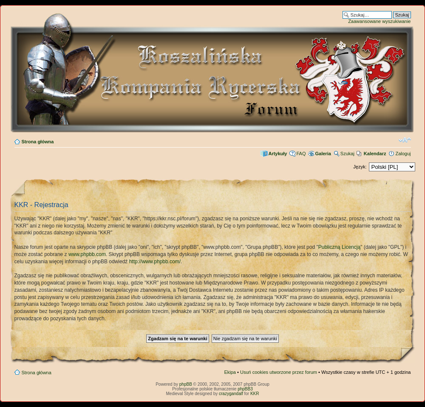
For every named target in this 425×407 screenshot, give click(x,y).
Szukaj (347, 153)
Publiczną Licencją (339, 247)
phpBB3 (245, 389)
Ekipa (230, 372)
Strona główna (38, 141)
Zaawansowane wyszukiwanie (379, 21)
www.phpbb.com (87, 254)
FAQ (301, 153)
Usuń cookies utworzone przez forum (278, 372)
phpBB (185, 384)
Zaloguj (403, 153)
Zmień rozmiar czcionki (405, 140)
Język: (359, 166)
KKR (254, 393)
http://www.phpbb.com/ (155, 262)
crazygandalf (231, 393)
